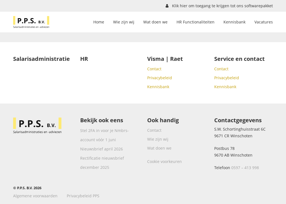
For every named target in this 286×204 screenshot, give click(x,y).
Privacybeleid (159, 77)
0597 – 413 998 (245, 167)
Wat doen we (155, 22)
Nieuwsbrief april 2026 (101, 149)
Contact (154, 68)
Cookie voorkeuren (164, 161)
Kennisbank (234, 22)
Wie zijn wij (123, 22)
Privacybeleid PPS (83, 195)
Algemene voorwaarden (35, 195)
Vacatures (263, 22)
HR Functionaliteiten (195, 22)
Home (98, 22)
